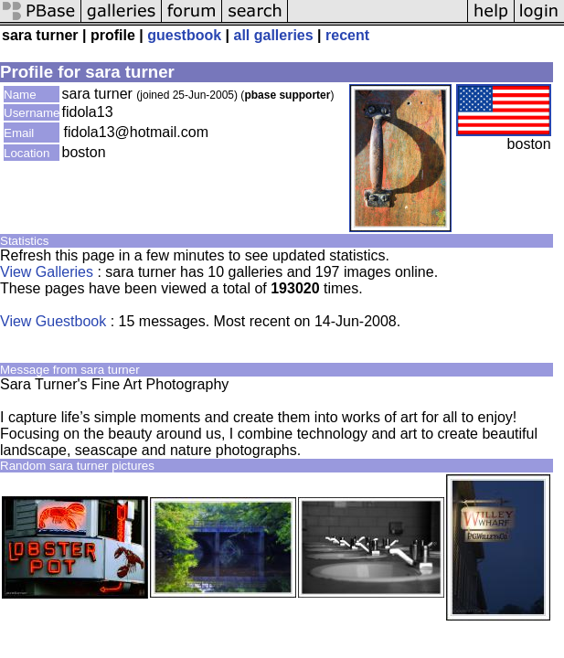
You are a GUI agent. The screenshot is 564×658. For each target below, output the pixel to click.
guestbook (184, 35)
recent (347, 35)
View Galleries (46, 272)
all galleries (273, 35)
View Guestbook (53, 321)
